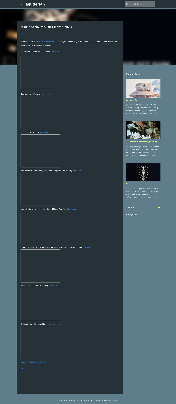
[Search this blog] (142, 4)
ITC (127, 183)
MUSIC (24, 362)
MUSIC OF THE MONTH (37, 362)
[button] (22, 33)
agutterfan (35, 4)
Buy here (55, 52)
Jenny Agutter (132, 100)
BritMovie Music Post (45, 42)
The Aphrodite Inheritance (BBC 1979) (141, 142)
